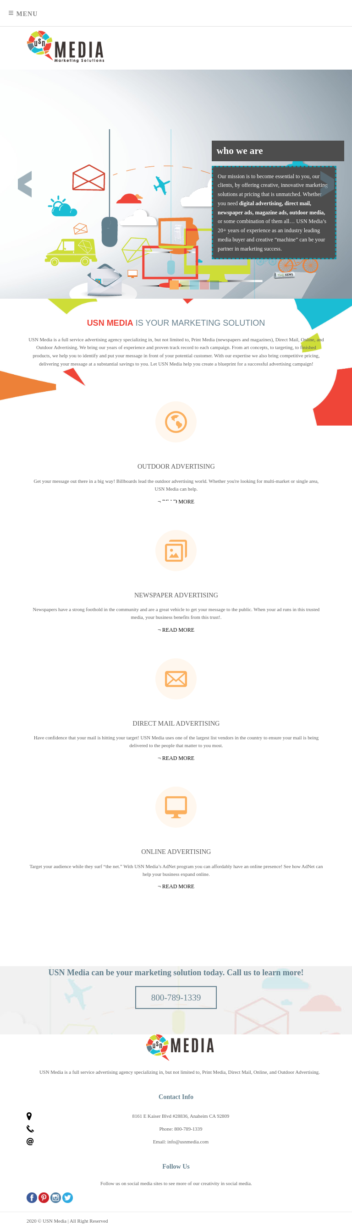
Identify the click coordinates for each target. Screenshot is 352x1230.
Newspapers (176, 550)
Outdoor (176, 422)
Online (176, 807)
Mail (176, 679)
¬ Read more (176, 886)
